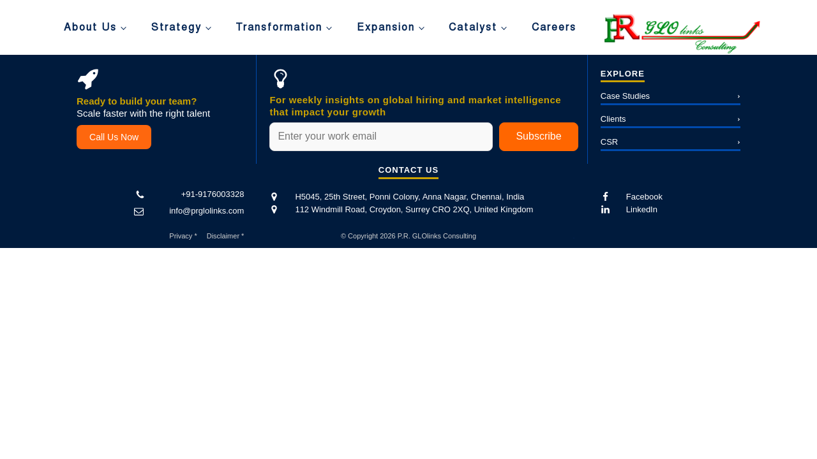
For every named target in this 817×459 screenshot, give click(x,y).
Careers (554, 27)
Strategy (176, 27)
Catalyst (473, 27)
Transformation (279, 27)
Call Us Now (114, 137)
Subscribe (538, 136)
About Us (90, 27)
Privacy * (183, 236)
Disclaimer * (225, 236)
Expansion (386, 27)
